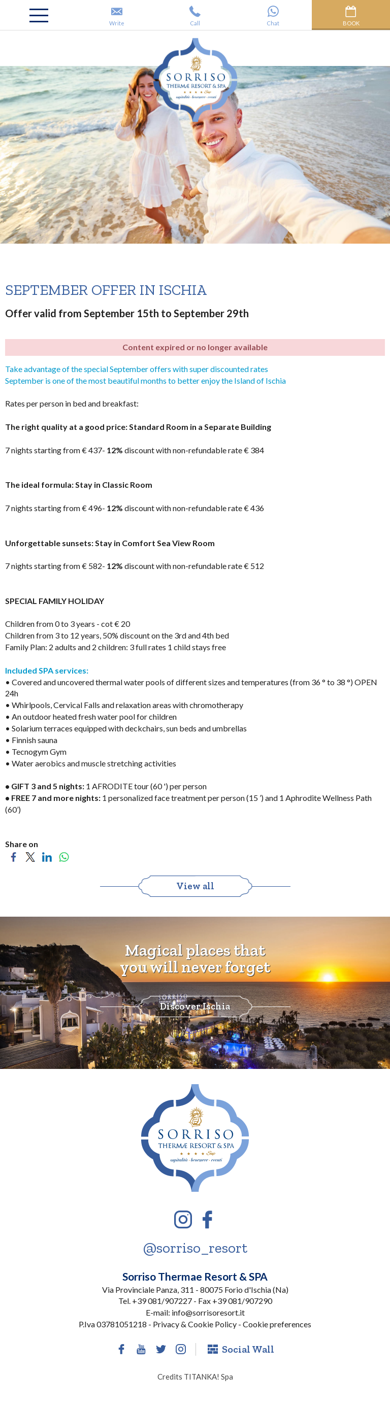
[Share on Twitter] (30, 855)
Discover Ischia (195, 1006)
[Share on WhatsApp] (63, 855)
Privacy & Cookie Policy (195, 1324)
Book (351, 16)
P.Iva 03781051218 (113, 1324)
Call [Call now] (195, 16)
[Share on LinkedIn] (47, 855)
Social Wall (241, 1349)
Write (117, 16)
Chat (273, 16)
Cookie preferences (277, 1324)
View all (195, 886)
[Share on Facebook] (13, 855)
